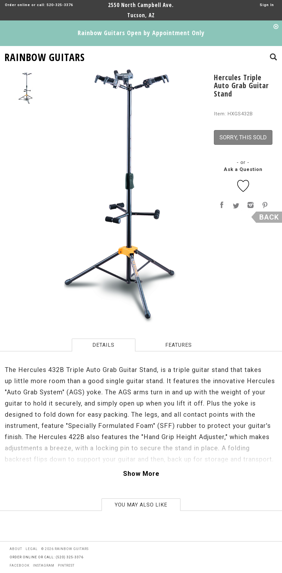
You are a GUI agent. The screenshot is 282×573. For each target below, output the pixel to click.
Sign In (267, 5)
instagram (43, 565)
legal (32, 549)
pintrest (66, 565)
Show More (141, 473)
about (16, 549)
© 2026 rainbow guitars (65, 549)
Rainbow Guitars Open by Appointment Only (141, 32)
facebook (19, 565)
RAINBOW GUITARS (44, 56)
